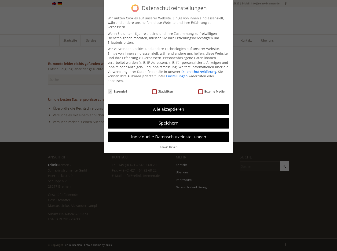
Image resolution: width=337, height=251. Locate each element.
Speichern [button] (168, 120)
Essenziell (117, 88)
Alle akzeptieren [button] (168, 106)
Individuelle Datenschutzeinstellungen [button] (168, 133)
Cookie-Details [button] (168, 144)
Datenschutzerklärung (198, 68)
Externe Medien (212, 88)
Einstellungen (177, 73)
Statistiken (162, 88)
